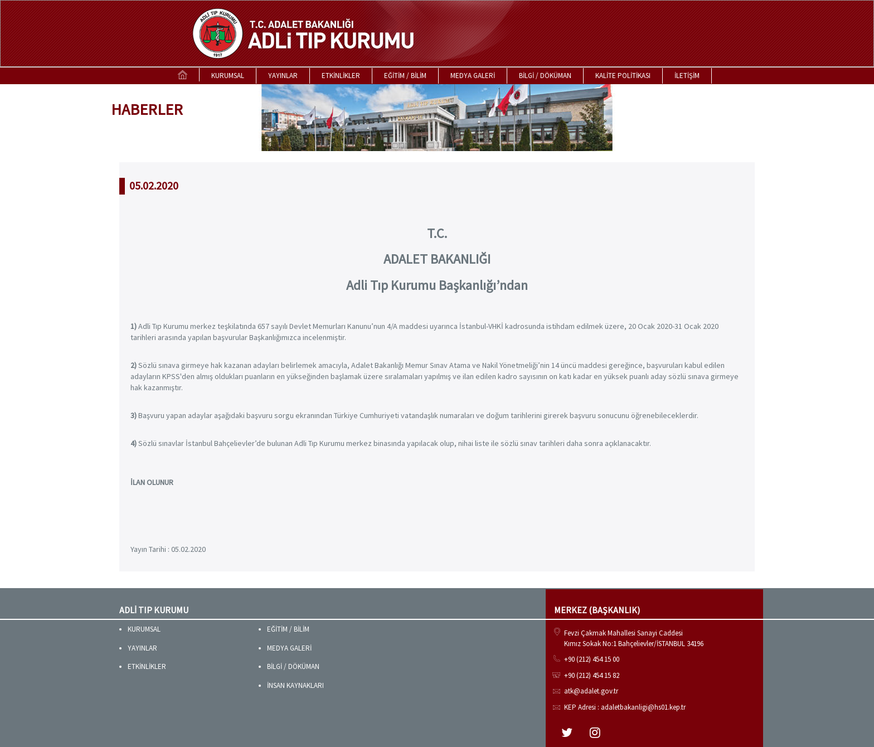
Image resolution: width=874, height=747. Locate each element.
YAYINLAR (283, 75)
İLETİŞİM (687, 75)
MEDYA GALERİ (472, 75)
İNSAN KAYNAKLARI (295, 685)
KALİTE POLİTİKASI (622, 75)
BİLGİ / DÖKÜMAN (545, 75)
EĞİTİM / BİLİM (405, 75)
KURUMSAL (227, 75)
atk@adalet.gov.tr (591, 691)
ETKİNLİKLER (341, 75)
